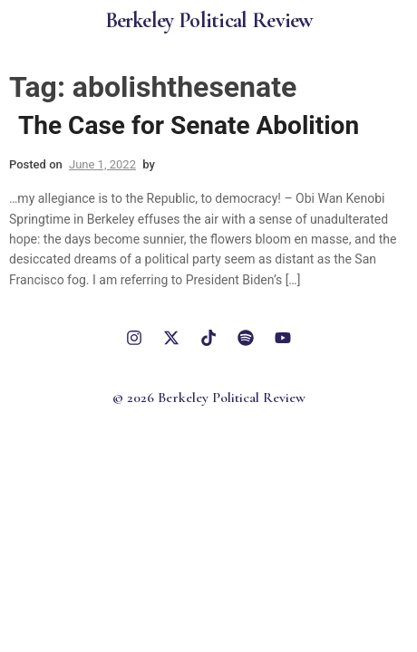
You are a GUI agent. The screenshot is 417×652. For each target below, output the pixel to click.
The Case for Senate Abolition (188, 125)
